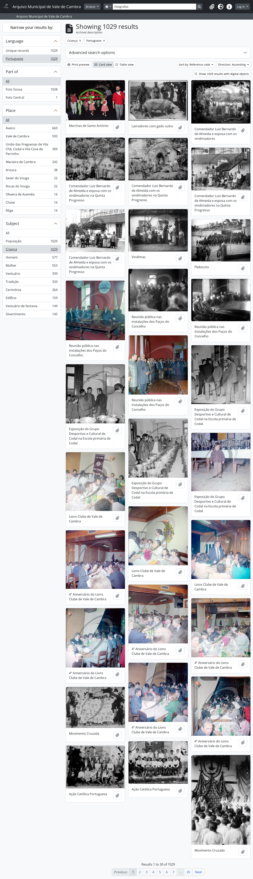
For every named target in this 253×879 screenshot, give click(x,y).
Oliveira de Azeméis (32, 195)
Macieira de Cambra (32, 163)
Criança (32, 250)
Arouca (32, 171)
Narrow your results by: (31, 27)
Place (10, 110)
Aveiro (32, 129)
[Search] (154, 7)
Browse (91, 6)
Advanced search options (92, 52)
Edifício (32, 299)
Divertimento (32, 315)
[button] (212, 6)
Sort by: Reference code (195, 64)
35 (188, 872)
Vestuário (32, 274)
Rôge (32, 211)
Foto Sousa (32, 90)
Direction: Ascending (232, 64)
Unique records (32, 51)
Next (198, 872)
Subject (12, 223)
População (32, 242)
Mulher (32, 266)
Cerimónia (32, 290)
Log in (241, 6)
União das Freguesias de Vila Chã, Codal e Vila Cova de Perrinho (32, 149)
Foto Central (32, 98)
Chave (32, 203)
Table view (124, 64)
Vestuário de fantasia (32, 307)
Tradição (32, 282)
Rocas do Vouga (32, 187)
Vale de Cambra (32, 137)
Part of (12, 71)
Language (14, 41)
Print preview (78, 64)
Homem (32, 258)
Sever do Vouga (32, 179)
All (7, 81)
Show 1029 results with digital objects (221, 74)
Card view (103, 64)
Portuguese (32, 59)
